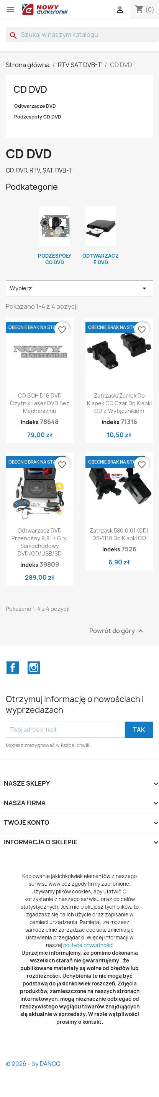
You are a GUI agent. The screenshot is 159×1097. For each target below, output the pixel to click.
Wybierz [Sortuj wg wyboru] (79, 288)
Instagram (34, 667)
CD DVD (30, 89)
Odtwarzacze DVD (35, 106)
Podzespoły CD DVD (37, 116)
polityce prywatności (88, 945)
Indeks (30, 422)
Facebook (13, 667)
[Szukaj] (82, 34)
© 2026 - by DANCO (33, 1064)
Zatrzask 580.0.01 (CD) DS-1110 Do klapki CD (119, 534)
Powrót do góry (117, 631)
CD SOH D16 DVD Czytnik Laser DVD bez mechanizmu (39, 403)
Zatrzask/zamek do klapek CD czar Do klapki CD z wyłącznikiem (119, 403)
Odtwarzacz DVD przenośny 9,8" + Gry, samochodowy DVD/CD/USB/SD (39, 542)
